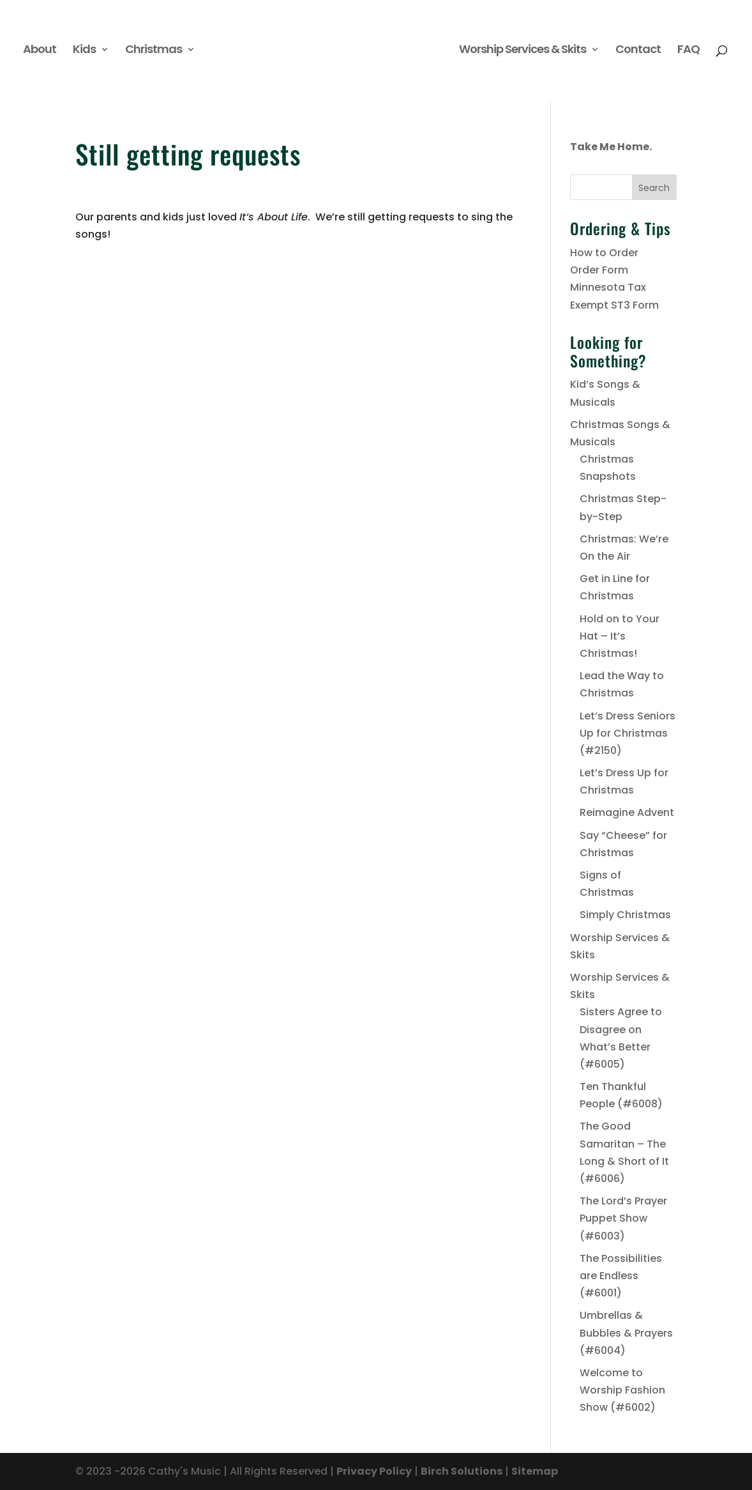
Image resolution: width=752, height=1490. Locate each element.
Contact (638, 51)
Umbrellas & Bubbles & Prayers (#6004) (626, 1332)
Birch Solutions (461, 1471)
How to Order (604, 252)
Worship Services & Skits (522, 51)
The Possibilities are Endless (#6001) (621, 1275)
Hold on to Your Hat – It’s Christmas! (619, 636)
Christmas (153, 51)
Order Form (599, 270)
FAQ (688, 51)
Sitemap (534, 1471)
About (39, 51)
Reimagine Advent (627, 812)
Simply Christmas (625, 914)
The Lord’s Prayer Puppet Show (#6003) (623, 1218)
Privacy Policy (374, 1471)
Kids (84, 51)
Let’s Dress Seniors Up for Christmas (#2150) (627, 733)
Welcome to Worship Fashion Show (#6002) (622, 1390)
